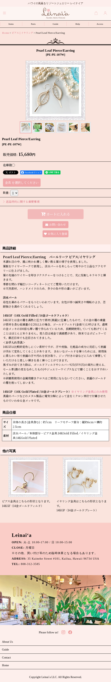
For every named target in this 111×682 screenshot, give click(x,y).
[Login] (105, 13)
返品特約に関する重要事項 (21, 202)
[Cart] (96, 13)
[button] (4, 13)
